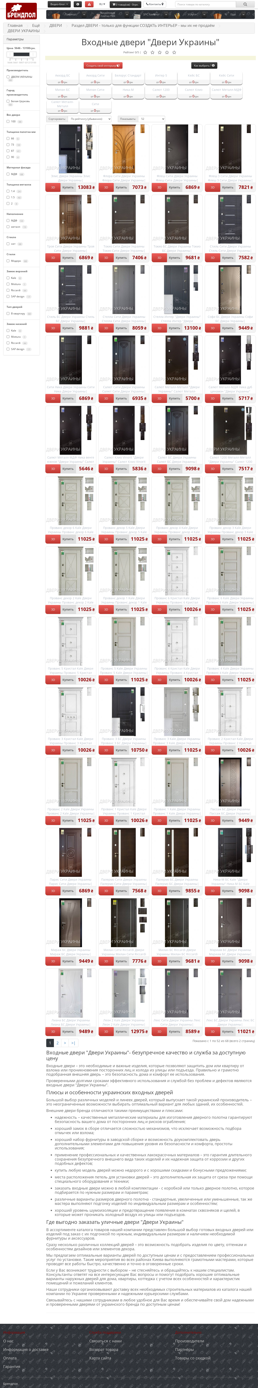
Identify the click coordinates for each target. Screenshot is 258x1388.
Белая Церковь (18, 102)
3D (53, 187)
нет (15, 244)
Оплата (10, 1358)
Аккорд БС (62, 75)
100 (15, 121)
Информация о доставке (26, 1349)
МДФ (16, 174)
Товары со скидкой (192, 1358)
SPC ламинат (151, 14)
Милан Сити (95, 90)
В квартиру (19, 314)
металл (17, 227)
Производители (189, 1340)
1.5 (14, 197)
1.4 (14, 191)
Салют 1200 (161, 90)
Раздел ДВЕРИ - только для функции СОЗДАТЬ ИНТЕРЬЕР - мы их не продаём (143, 25)
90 (13, 157)
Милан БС (62, 90)
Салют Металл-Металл (62, 104)
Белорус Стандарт (128, 75)
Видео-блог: (59, 4)
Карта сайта (100, 1358)
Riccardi (17, 290)
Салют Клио (193, 90)
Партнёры (184, 1349)
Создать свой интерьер (103, 65)
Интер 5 (161, 75)
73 (14, 145)
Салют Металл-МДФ (226, 90)
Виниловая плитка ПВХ (108, 14)
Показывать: (128, 119)
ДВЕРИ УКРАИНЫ (19, 78)
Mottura (17, 284)
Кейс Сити (226, 75)
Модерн (17, 261)
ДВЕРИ (55, 25)
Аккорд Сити (95, 75)
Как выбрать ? (204, 65)
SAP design (19, 296)
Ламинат (70, 14)
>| (73, 1042)
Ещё (233, 14)
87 (14, 151)
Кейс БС (194, 75)
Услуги (192, 14)
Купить (68, 187)
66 (13, 138)
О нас (8, 1340)
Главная (15, 25)
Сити (95, 104)
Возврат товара (103, 1349)
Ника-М (128, 90)
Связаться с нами (105, 1340)
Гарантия (11, 1366)
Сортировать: (57, 119)
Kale (14, 278)
